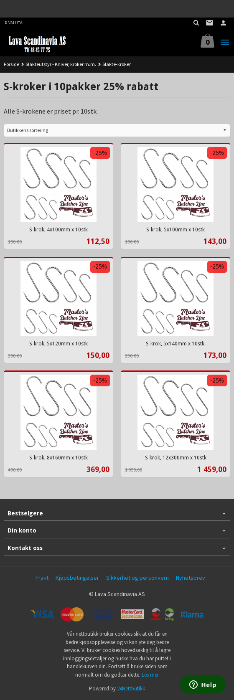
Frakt (42, 577)
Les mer (150, 674)
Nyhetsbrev (190, 577)
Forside (11, 64)
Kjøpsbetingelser (77, 577)
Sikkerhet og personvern (137, 577)
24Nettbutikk (131, 688)
